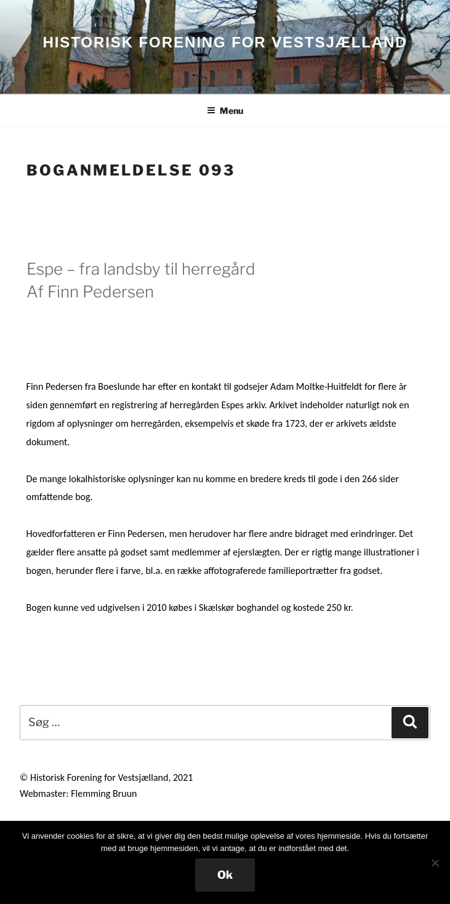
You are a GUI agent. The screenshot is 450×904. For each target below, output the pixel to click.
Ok (225, 874)
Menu (225, 110)
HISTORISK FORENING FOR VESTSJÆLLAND (224, 42)
